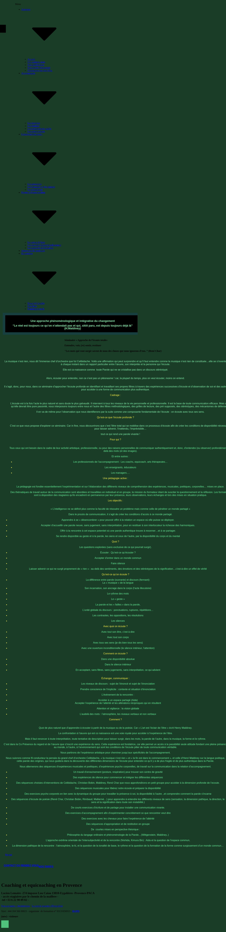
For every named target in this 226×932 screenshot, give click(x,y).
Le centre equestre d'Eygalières (47, 906)
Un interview (23, 906)
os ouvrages (9, 906)
